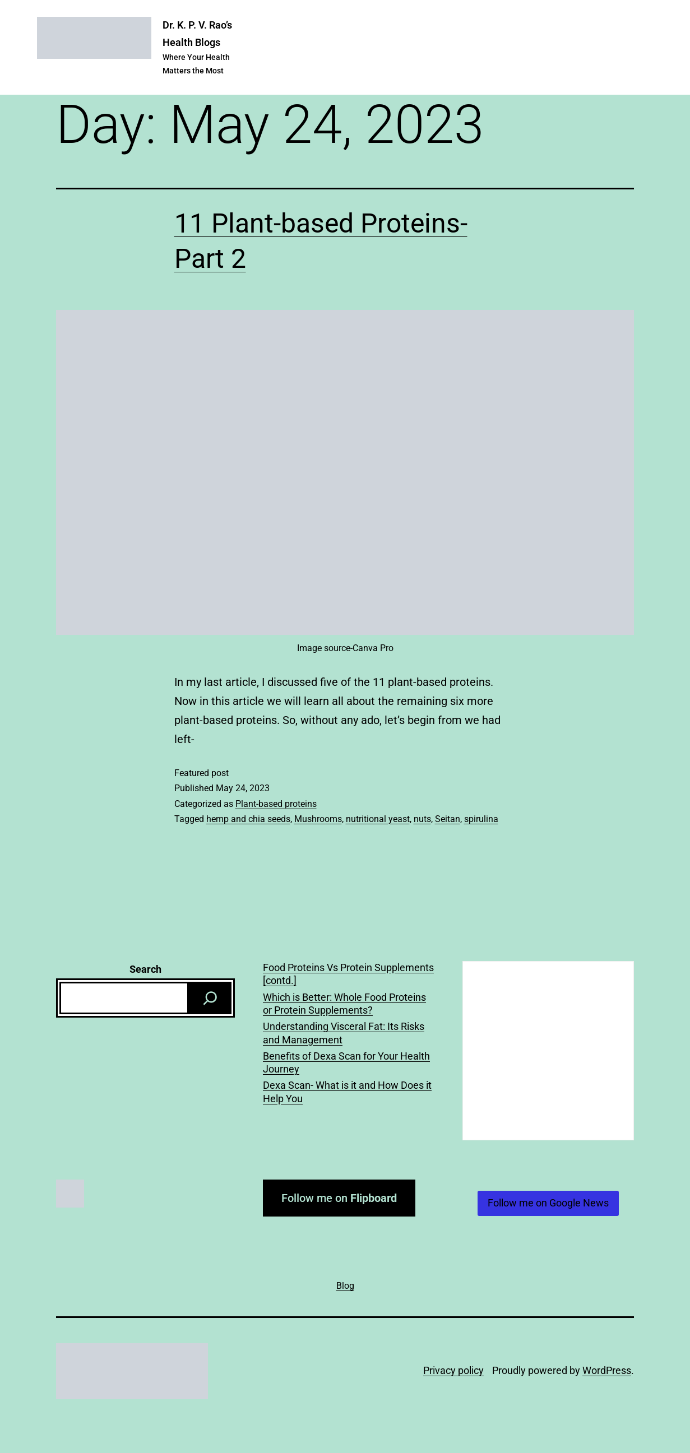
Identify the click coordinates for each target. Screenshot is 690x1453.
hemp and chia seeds (248, 819)
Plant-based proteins (276, 804)
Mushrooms (318, 819)
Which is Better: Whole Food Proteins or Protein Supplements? (344, 1003)
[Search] (210, 998)
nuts (422, 819)
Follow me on (339, 1198)
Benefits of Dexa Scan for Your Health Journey (346, 1062)
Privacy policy (453, 1370)
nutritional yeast (378, 819)
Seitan (447, 819)
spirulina (481, 819)
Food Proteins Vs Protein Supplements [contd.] (348, 974)
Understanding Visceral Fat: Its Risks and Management (343, 1032)
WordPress (606, 1370)
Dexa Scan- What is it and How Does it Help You (347, 1091)
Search (145, 969)
